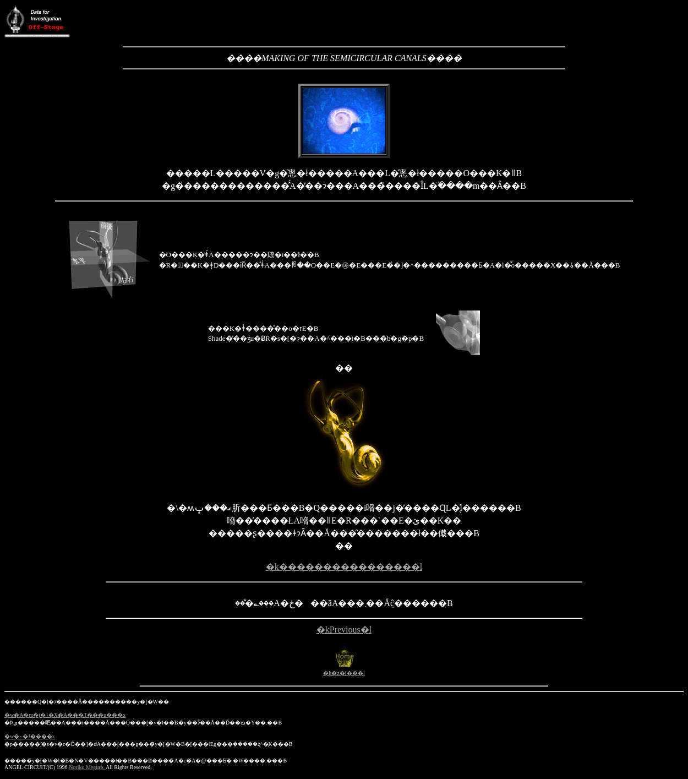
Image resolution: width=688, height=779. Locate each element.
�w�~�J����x (29, 736)
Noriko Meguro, (87, 767)
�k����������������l (344, 566)
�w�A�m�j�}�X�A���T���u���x (64, 715)
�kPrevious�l (344, 629)
